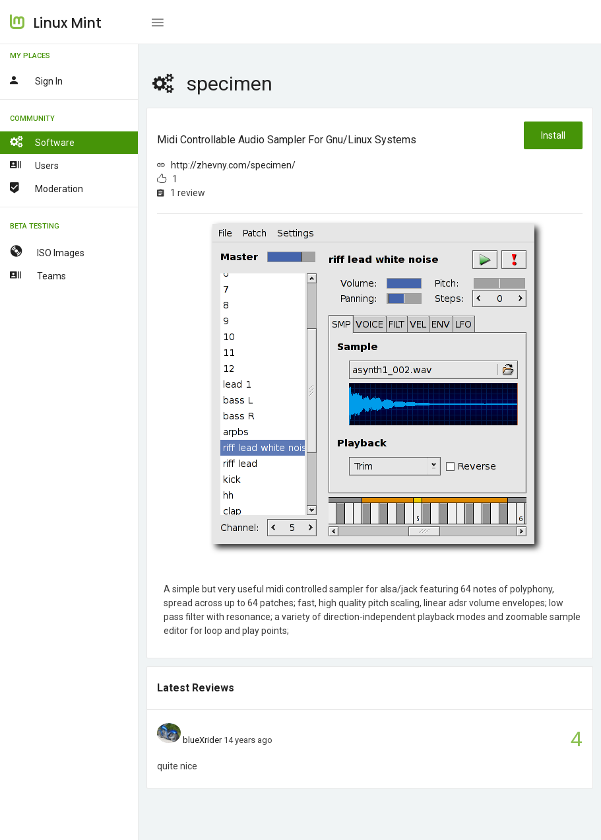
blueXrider (202, 740)
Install (553, 135)
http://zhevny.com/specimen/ (233, 165)
